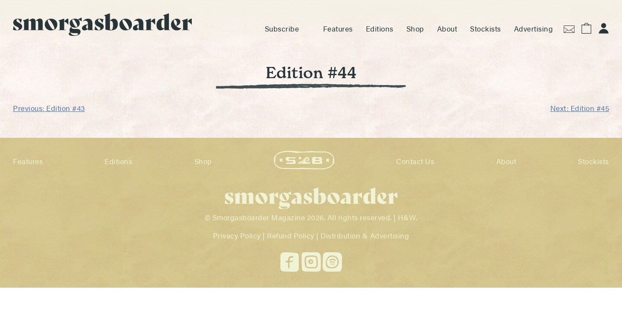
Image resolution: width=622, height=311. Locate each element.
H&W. (407, 217)
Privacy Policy (237, 235)
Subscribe (282, 28)
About (447, 28)
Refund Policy (290, 235)
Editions (380, 28)
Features (338, 28)
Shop (415, 28)
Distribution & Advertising (365, 235)
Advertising (533, 28)
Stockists (485, 28)
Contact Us (415, 161)
